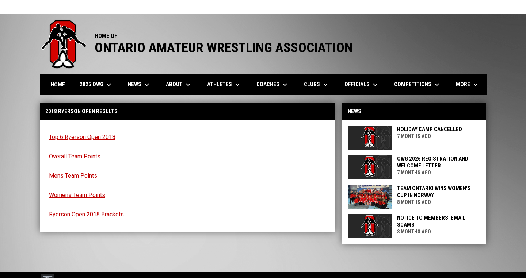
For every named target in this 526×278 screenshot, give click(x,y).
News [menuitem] (139, 84)
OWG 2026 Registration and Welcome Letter (432, 162)
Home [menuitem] (58, 84)
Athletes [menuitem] (224, 84)
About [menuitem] (179, 84)
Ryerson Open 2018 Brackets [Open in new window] (86, 214)
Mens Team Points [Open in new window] (73, 175)
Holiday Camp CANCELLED (429, 129)
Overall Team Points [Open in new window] (74, 156)
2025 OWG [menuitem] (96, 84)
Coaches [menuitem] (272, 84)
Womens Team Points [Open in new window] (77, 195)
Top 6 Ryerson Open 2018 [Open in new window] (82, 137)
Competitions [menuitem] (417, 84)
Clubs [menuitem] (317, 84)
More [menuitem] (468, 84)
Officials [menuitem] (362, 84)
